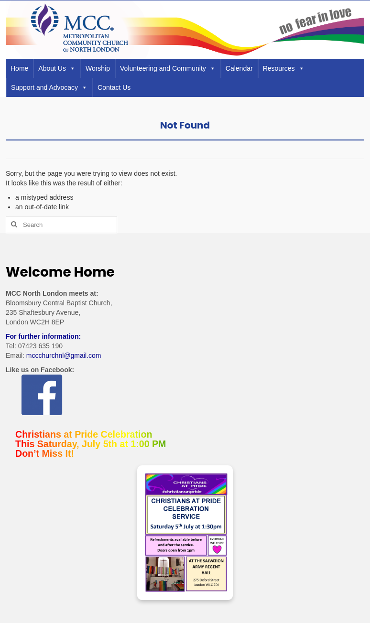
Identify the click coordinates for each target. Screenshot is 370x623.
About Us (57, 68)
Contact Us (114, 87)
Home (19, 68)
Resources (284, 68)
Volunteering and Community (168, 68)
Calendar (239, 68)
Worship (98, 68)
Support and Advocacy (49, 87)
